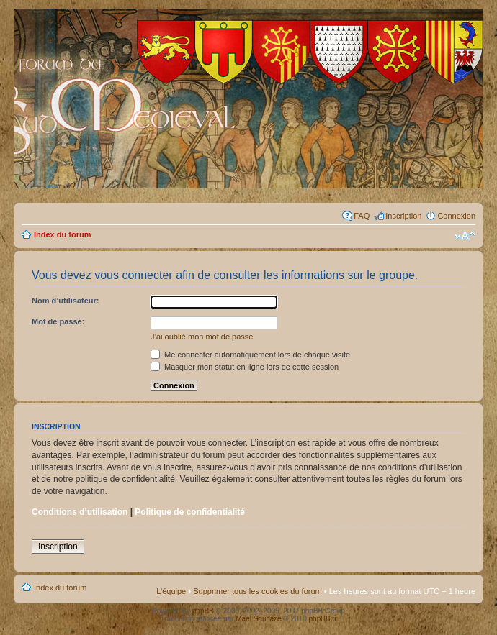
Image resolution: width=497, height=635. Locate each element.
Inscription (403, 215)
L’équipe (171, 591)
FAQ (362, 215)
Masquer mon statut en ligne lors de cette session (245, 366)
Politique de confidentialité (190, 512)
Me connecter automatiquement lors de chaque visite (250, 354)
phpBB (203, 611)
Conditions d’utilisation (79, 512)
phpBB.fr (323, 619)
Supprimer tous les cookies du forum (257, 591)
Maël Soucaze (258, 619)
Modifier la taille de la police (465, 235)
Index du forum (62, 234)
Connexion (456, 215)
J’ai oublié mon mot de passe (202, 336)
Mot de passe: (58, 321)
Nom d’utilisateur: (65, 300)
